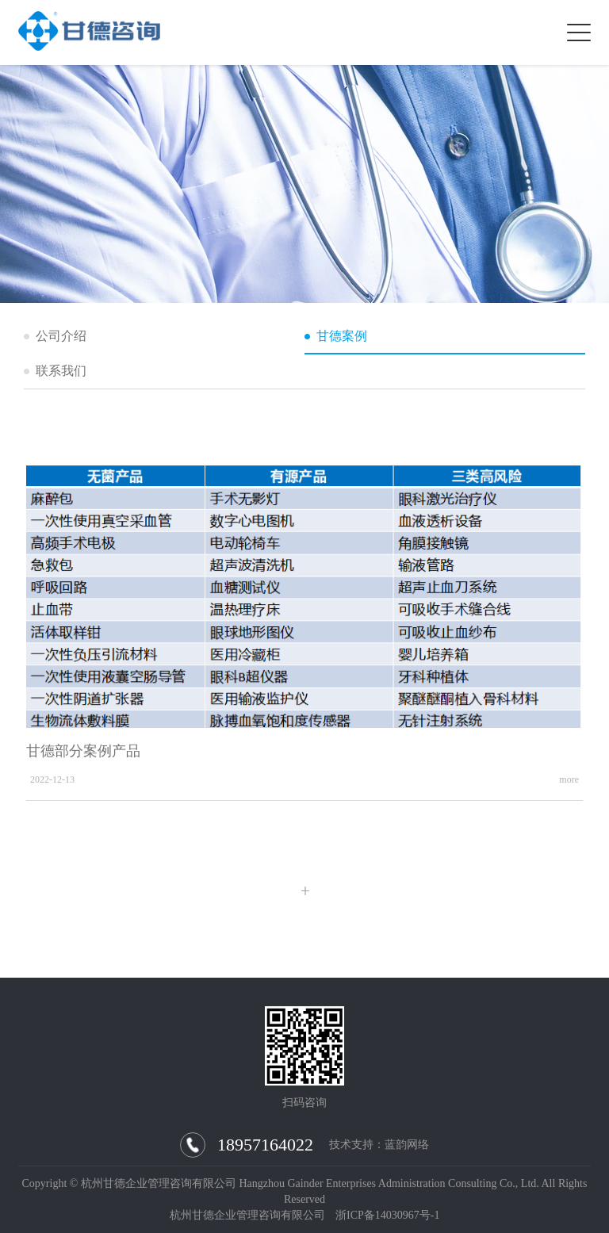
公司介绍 (61, 336)
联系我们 (61, 370)
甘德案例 (341, 336)
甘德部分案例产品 (83, 752)
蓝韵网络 (407, 1145)
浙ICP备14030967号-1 (387, 1215)
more (569, 780)
